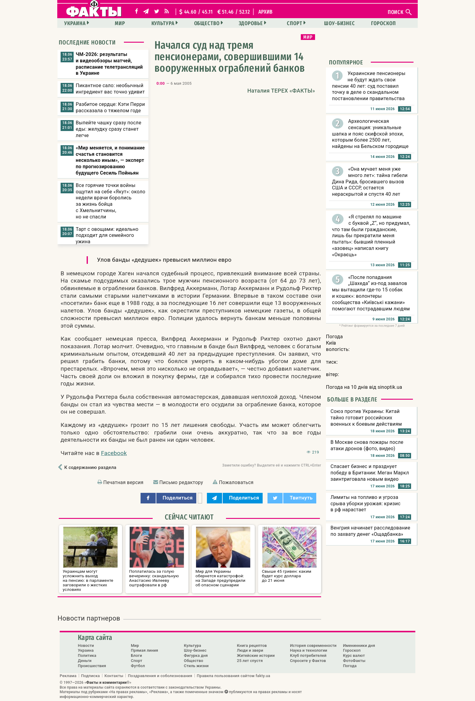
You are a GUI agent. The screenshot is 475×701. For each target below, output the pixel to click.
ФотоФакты (354, 660)
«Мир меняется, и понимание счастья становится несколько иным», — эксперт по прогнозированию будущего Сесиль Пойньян (110, 160)
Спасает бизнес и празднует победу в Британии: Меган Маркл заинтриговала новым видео (370, 473)
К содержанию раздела (90, 467)
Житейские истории (256, 655)
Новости (86, 645)
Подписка (90, 675)
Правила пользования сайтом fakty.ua (233, 675)
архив (265, 11)
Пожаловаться (236, 482)
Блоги (136, 655)
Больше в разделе (352, 399)
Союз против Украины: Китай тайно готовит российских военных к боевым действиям (366, 417)
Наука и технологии (308, 650)
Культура (162, 23)
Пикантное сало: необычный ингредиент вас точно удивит (110, 89)
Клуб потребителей (308, 655)
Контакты (114, 675)
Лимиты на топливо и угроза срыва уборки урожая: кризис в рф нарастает (365, 503)
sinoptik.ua (389, 387)
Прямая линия (144, 650)
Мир (120, 23)
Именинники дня (359, 645)
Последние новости (87, 42)
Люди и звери (250, 650)
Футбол (138, 665)
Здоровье (251, 23)
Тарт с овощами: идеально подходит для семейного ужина (107, 235)
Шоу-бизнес (339, 23)
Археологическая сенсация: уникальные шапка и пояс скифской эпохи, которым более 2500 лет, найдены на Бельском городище (370, 133)
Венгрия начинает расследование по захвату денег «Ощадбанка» (370, 531)
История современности (313, 645)
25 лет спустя (250, 660)
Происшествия (92, 665)
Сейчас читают (189, 517)
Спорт (294, 23)
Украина (74, 23)
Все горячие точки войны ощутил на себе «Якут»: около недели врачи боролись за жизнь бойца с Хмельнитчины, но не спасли (110, 201)
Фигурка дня (196, 655)
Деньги (84, 660)
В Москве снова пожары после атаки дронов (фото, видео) (367, 445)
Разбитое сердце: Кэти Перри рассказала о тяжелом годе (110, 107)
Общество (207, 23)
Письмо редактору (181, 482)
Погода (350, 665)
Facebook (114, 453)
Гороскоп (383, 23)
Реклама (68, 675)
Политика (87, 655)
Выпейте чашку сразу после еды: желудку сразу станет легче (108, 129)
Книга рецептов (252, 645)
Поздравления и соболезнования (160, 675)
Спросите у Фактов (308, 660)
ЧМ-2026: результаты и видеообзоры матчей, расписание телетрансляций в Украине (109, 63)
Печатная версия (123, 482)
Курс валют (354, 655)
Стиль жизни (196, 665)
